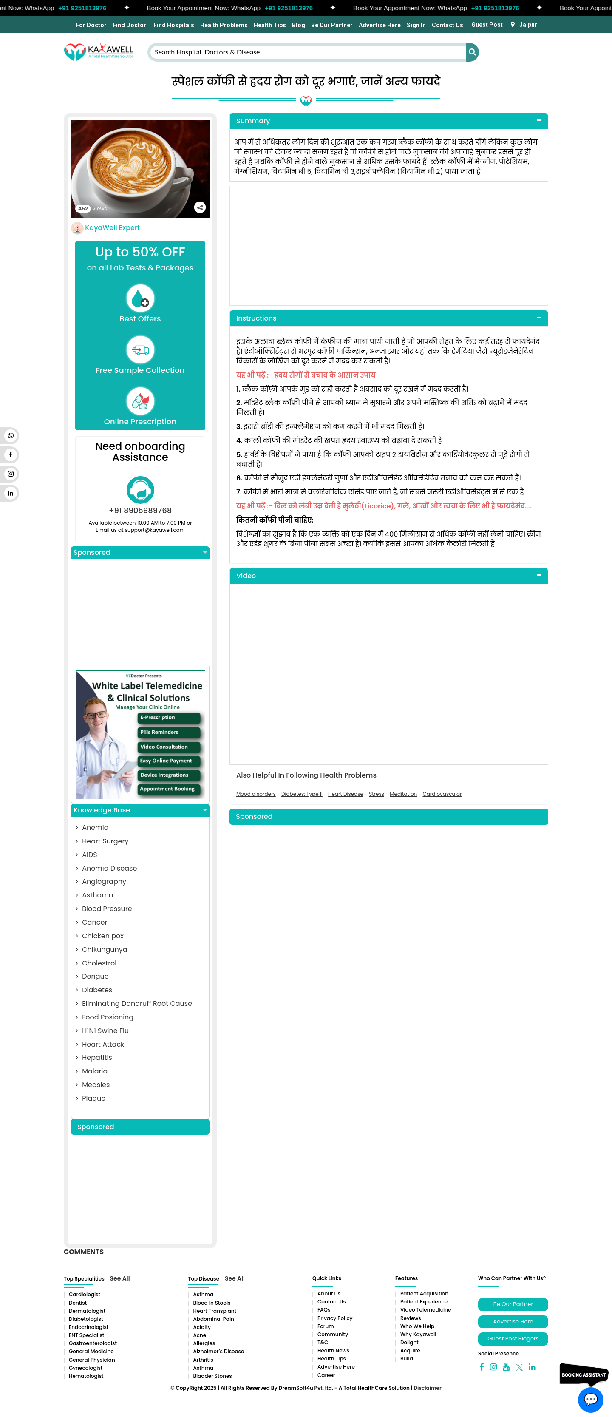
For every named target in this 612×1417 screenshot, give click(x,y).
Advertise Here (380, 25)
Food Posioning (104, 1017)
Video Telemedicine (425, 1309)
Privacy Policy (335, 1318)
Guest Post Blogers (512, 1339)
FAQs (323, 1309)
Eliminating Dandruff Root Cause (134, 1003)
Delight (409, 1342)
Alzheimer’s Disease (218, 1351)
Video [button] (246, 576)
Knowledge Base (140, 810)
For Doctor (90, 25)
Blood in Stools (212, 1302)
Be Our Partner (332, 25)
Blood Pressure (104, 909)
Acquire (410, 1350)
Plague (90, 1098)
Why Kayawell (418, 1334)
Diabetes (94, 990)
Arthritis (203, 1359)
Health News (333, 1350)
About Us (328, 1293)
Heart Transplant (215, 1311)
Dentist (78, 1302)
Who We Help (417, 1326)
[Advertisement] (140, 612)
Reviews (410, 1318)
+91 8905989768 (140, 510)
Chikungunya (102, 949)
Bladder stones (212, 1376)
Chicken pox (100, 936)
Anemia (92, 827)
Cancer (91, 922)
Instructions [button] (256, 318)
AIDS (86, 855)
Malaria (92, 1071)
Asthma (203, 1294)
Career (326, 1375)
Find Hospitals (173, 25)
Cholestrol (96, 963)
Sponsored (140, 553)
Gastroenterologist (93, 1343)
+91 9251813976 (86, 7)
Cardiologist (84, 1294)
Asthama (94, 895)
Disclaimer (427, 1387)
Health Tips (270, 25)
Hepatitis (94, 1057)
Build (406, 1358)
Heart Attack (100, 1044)
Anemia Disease (106, 868)
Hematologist (86, 1376)
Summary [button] (253, 121)
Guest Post (487, 24)
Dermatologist (87, 1311)
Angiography (101, 881)
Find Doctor (129, 25)
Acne (200, 1335)
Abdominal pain (213, 1319)
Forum (325, 1326)
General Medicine (91, 1351)
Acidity (202, 1327)
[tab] (389, 121)
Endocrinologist (88, 1327)
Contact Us (447, 25)
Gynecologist (85, 1368)
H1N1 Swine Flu (102, 1031)
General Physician (92, 1359)
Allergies (204, 1343)
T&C (322, 1342)
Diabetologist (86, 1319)
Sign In (416, 25)
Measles (93, 1085)
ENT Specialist (86, 1335)
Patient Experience (424, 1301)
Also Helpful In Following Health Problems (306, 775)
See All (120, 1278)
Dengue (92, 976)
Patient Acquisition (424, 1293)
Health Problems (224, 25)
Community (332, 1334)
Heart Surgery (102, 841)
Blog (298, 25)
